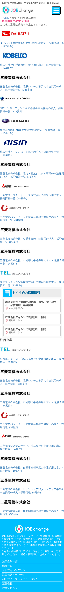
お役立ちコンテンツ (13, 570)
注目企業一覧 (10, 561)
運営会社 (7, 583)
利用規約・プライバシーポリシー (21, 579)
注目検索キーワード (13, 574)
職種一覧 (7, 565)
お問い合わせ (10, 587)
